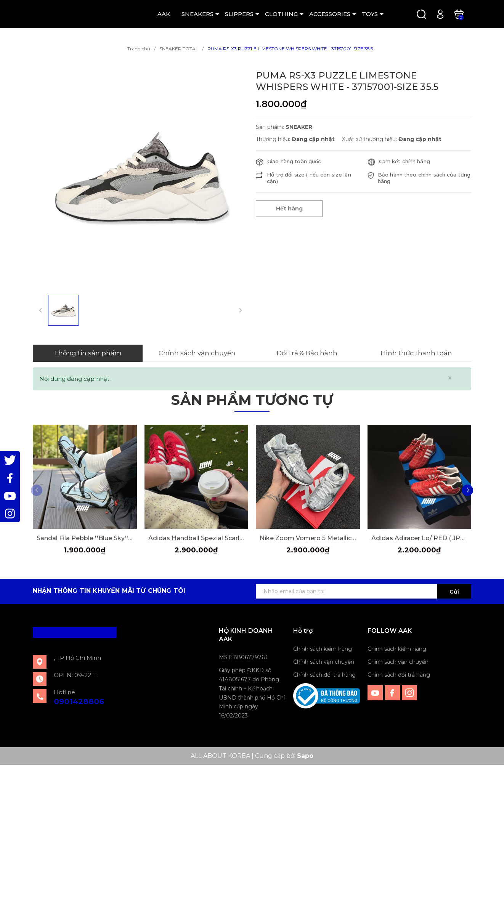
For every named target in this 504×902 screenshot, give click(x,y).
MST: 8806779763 (243, 657)
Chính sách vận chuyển (323, 661)
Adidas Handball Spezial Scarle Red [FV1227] (196, 538)
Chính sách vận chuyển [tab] (197, 353)
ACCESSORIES (329, 14)
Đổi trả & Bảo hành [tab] (306, 353)
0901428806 (79, 701)
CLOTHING (281, 14)
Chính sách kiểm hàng (322, 648)
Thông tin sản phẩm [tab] (88, 353)
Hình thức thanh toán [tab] (416, 353)
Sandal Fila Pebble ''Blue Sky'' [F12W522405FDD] (85, 538)
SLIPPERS (239, 14)
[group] (140, 177)
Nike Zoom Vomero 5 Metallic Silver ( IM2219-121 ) (308, 538)
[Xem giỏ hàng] (459, 13)
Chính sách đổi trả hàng (324, 674)
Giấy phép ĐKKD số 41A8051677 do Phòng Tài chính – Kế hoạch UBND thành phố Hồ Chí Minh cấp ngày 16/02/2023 (252, 693)
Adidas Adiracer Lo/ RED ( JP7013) (419, 538)
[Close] (450, 378)
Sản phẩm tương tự (252, 400)
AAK (163, 14)
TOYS (370, 14)
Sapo (305, 755)
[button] (467, 490)
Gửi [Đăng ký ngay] (454, 591)
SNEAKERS (197, 14)
